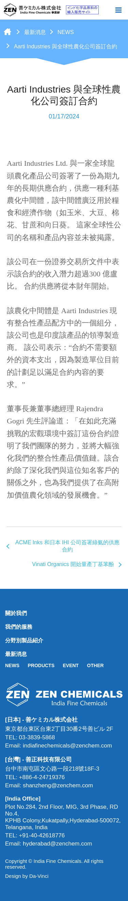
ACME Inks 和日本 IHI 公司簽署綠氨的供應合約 (67, 546)
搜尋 (107, 10)
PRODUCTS (41, 665)
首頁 (7, 32)
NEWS (66, 32)
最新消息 (35, 32)
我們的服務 (18, 627)
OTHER (95, 665)
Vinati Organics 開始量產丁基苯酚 (73, 564)
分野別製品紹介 (24, 640)
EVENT (71, 665)
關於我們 (16, 613)
